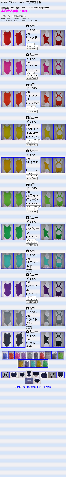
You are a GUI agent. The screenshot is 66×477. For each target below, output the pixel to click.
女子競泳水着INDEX (32, 387)
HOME (18, 387)
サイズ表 (47, 387)
